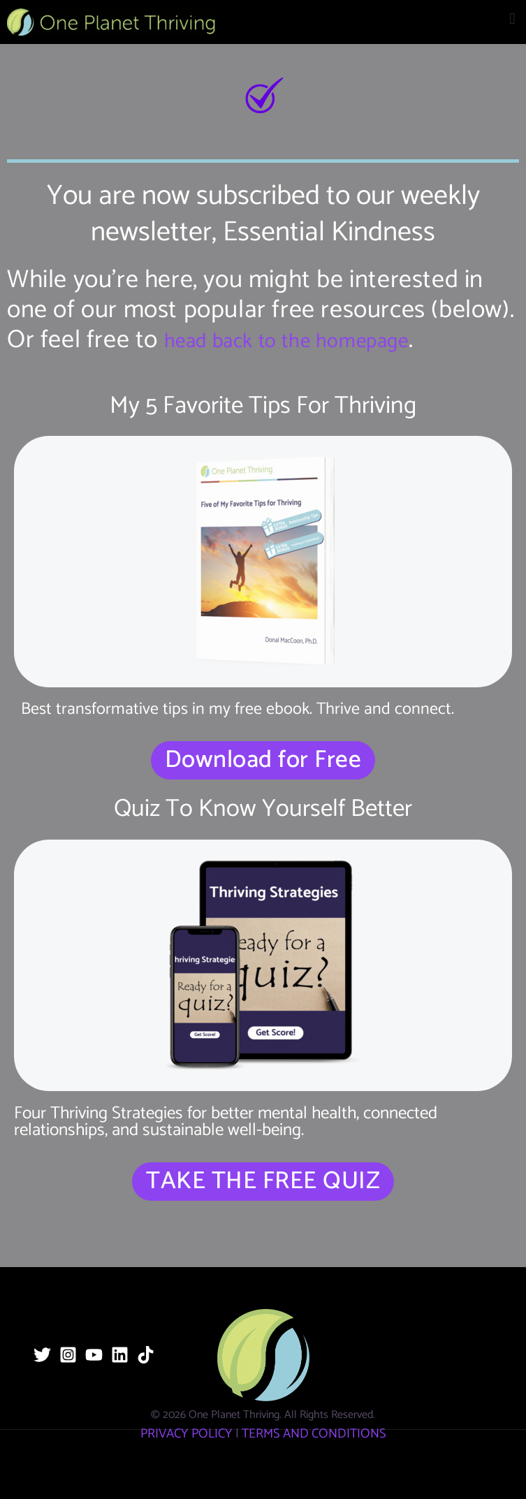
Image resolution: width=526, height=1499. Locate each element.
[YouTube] (94, 1354)
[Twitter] (42, 1354)
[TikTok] (145, 1354)
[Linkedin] (120, 1354)
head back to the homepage (286, 341)
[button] (512, 18)
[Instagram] (68, 1354)
